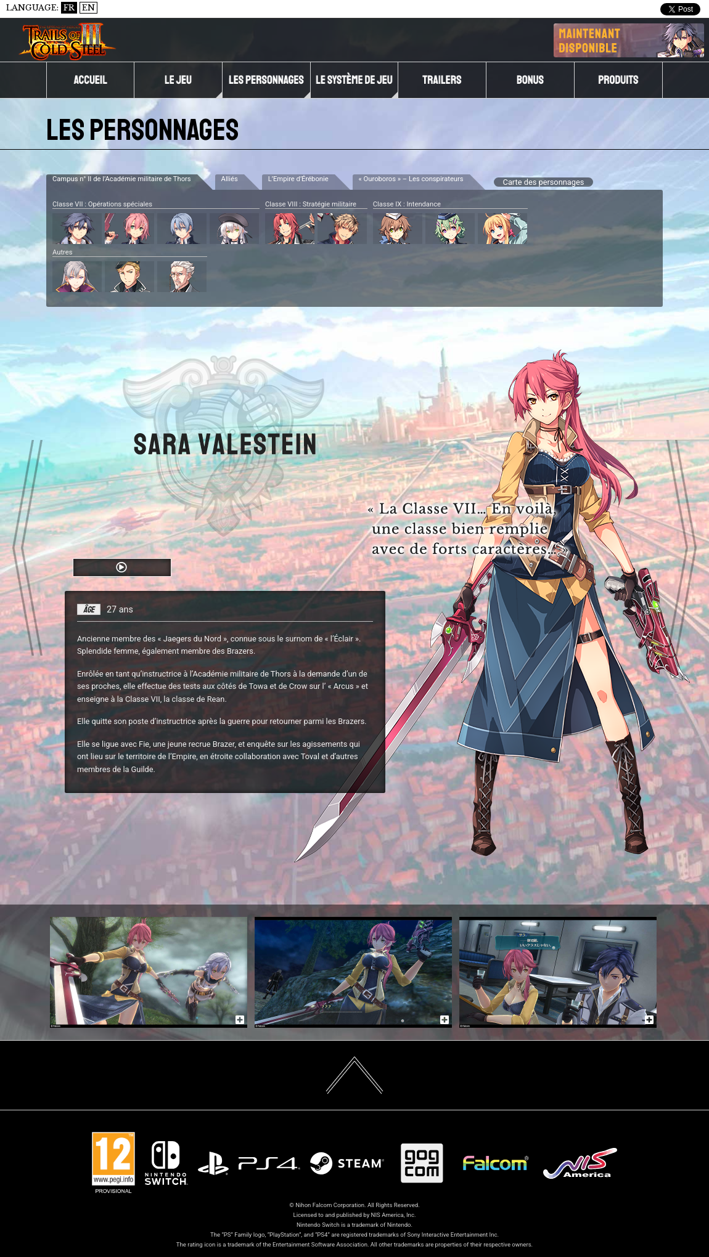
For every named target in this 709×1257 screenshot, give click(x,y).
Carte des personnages (543, 182)
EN (88, 7)
